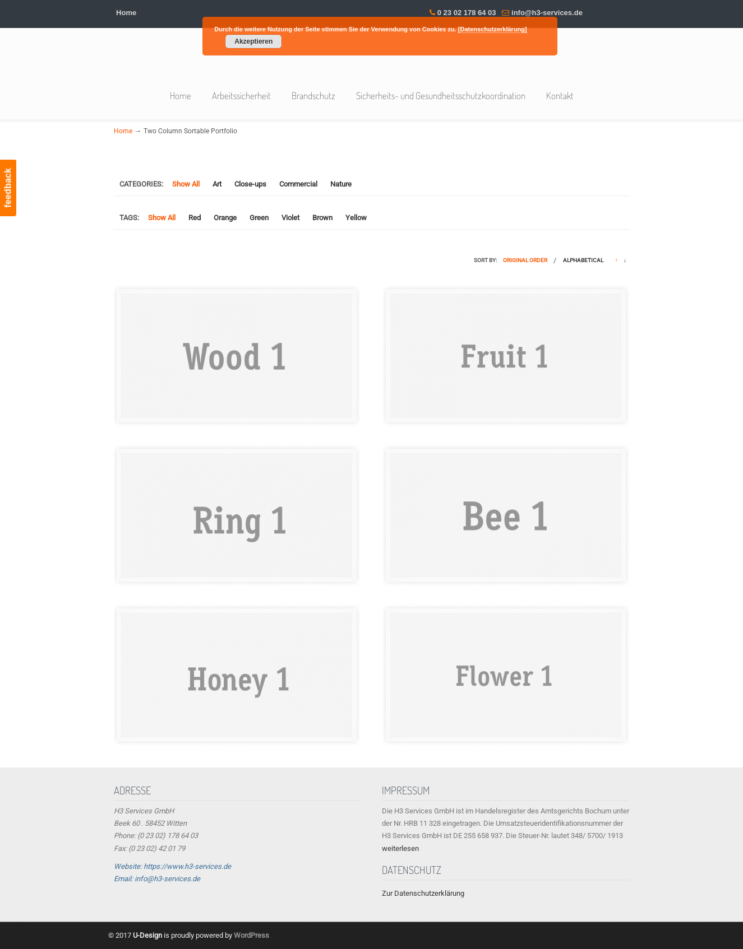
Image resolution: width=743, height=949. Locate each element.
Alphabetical (583, 260)
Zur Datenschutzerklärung (423, 893)
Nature (341, 184)
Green (259, 217)
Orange (225, 217)
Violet (290, 217)
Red (194, 217)
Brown (322, 217)
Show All (186, 184)
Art (217, 184)
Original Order (525, 260)
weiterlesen (400, 848)
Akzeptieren (253, 41)
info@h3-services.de (547, 12)
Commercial (298, 184)
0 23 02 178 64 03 (466, 12)
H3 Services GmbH (371, 60)
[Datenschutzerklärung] (492, 29)
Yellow (356, 217)
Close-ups (250, 184)
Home (126, 12)
